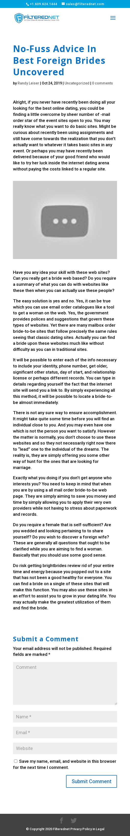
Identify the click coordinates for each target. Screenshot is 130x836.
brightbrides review (62, 565)
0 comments (102, 83)
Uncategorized (76, 83)
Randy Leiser (28, 83)
